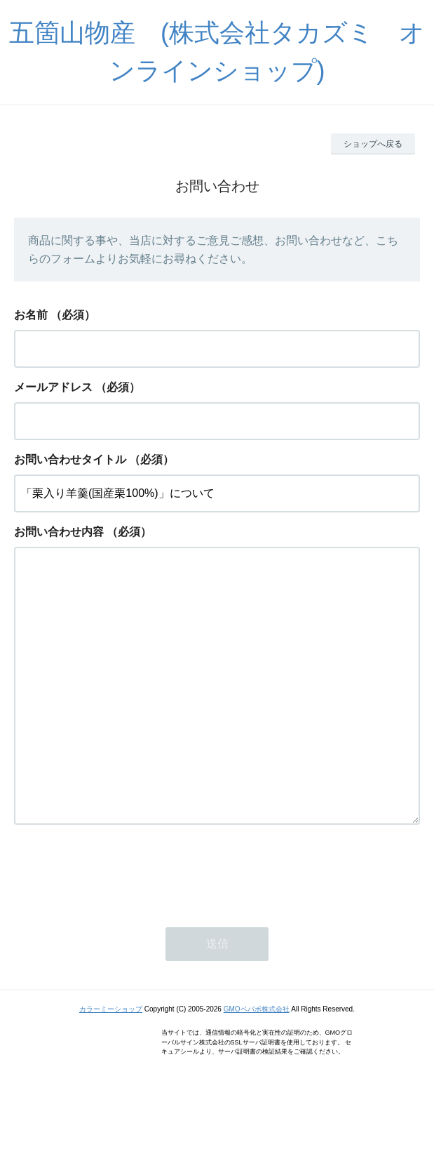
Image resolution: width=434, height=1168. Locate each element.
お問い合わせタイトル (70, 459)
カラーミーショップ (110, 1065)
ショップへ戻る (373, 144)
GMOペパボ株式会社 (257, 1065)
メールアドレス (53, 387)
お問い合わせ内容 (59, 532)
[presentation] (120, 928)
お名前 (31, 315)
